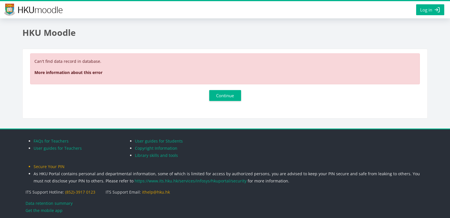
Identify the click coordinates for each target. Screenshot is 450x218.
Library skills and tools (156, 155)
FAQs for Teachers (51, 141)
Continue (225, 95)
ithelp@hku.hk (156, 192)
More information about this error (68, 72)
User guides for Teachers (58, 148)
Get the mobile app (44, 210)
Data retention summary (49, 203)
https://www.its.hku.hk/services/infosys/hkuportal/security (191, 181)
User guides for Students (159, 141)
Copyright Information (156, 148)
